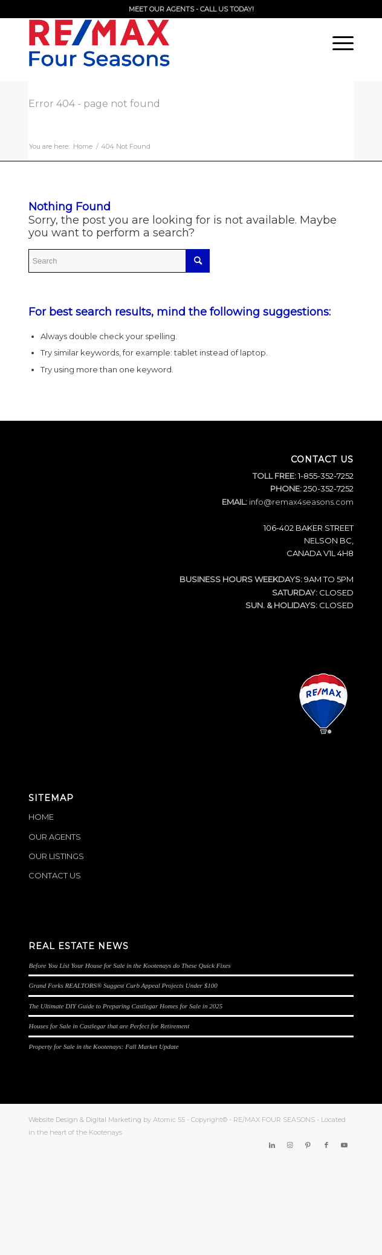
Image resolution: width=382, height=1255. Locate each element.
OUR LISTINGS (56, 856)
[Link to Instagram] (290, 1145)
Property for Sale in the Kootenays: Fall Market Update (103, 1046)
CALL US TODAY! (227, 9)
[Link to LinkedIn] (272, 1145)
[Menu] (337, 43)
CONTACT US (54, 875)
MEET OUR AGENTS (161, 9)
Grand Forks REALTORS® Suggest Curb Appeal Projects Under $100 (122, 985)
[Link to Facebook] (326, 1145)
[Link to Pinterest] (308, 1145)
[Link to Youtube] (344, 1145)
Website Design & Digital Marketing (84, 1119)
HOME (41, 817)
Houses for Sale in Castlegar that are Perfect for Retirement (108, 1026)
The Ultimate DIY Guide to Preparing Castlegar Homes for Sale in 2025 (125, 1006)
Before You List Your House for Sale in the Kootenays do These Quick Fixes (129, 965)
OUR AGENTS (54, 837)
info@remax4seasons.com (301, 502)
